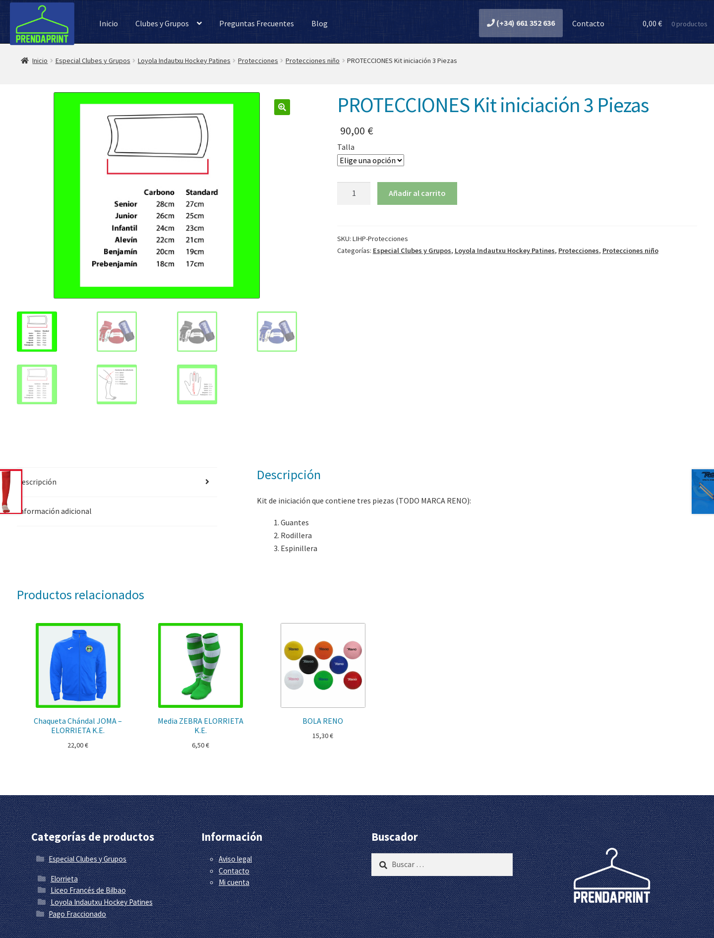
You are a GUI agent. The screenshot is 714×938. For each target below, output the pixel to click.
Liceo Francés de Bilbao (88, 890)
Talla (346, 147)
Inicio (108, 23)
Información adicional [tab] (54, 511)
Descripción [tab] (37, 482)
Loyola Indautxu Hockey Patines (184, 60)
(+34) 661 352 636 (521, 23)
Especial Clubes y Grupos (93, 60)
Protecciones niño (313, 60)
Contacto (587, 23)
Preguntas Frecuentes (256, 23)
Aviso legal (235, 859)
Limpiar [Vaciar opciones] (437, 159)
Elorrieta (64, 878)
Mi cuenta (234, 882)
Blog (319, 23)
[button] (282, 107)
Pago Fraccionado (77, 914)
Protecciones (258, 60)
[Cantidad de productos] (354, 193)
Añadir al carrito (417, 193)
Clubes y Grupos (162, 23)
